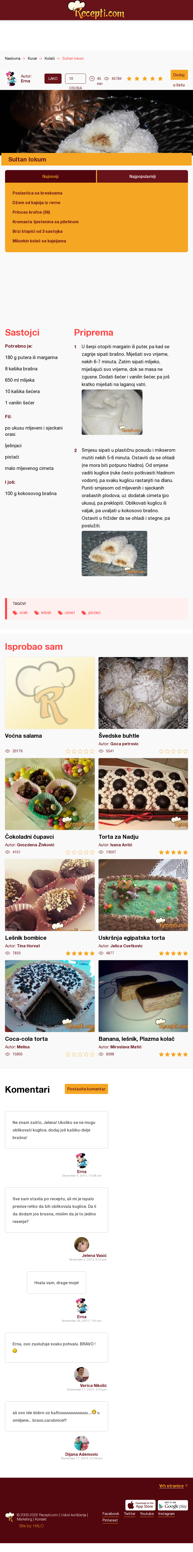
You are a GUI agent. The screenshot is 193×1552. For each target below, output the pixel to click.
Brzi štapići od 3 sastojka (38, 231)
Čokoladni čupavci (50, 806)
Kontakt (40, 1528)
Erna (25, 80)
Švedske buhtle (143, 705)
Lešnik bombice (50, 907)
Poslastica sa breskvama (37, 192)
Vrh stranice (171, 1494)
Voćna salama (50, 705)
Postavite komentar (86, 1088)
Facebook (111, 1523)
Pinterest (110, 1529)
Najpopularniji (142, 176)
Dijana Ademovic (81, 1463)
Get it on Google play (173, 1514)
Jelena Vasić (94, 1258)
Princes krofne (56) (31, 212)
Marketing (24, 1528)
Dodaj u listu (179, 76)
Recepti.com (96, 10)
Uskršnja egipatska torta (143, 907)
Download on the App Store (140, 1514)
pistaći (94, 612)
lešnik (46, 612)
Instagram (166, 1523)
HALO (38, 1534)
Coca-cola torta (50, 1008)
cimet (70, 612)
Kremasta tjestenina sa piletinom (46, 221)
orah (24, 612)
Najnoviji (50, 176)
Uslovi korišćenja (73, 1524)
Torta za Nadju (143, 806)
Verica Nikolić (93, 1392)
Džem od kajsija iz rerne (36, 202)
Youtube (147, 1523)
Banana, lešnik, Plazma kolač (143, 1008)
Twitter (129, 1523)
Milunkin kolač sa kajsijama (39, 240)
